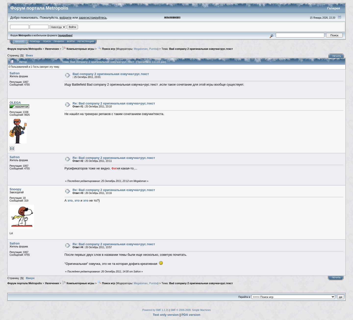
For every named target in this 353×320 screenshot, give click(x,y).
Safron (15, 73)
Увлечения (52, 48)
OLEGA (15, 102)
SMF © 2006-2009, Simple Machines (191, 310)
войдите (66, 17)
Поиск (47, 41)
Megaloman (141, 48)
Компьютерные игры (78, 48)
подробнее (65, 35)
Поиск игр (106, 48)
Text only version (166, 315)
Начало (19, 41)
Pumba (153, 48)
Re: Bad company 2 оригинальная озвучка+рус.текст (114, 103)
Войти (71, 41)
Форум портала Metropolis (24, 48)
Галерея (333, 8)
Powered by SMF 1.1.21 (155, 310)
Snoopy (15, 189)
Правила (59, 41)
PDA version (190, 315)
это (70, 200)
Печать (336, 56)
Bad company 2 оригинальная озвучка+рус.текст (201, 48)
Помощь (35, 41)
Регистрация (85, 41)
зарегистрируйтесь (93, 17)
